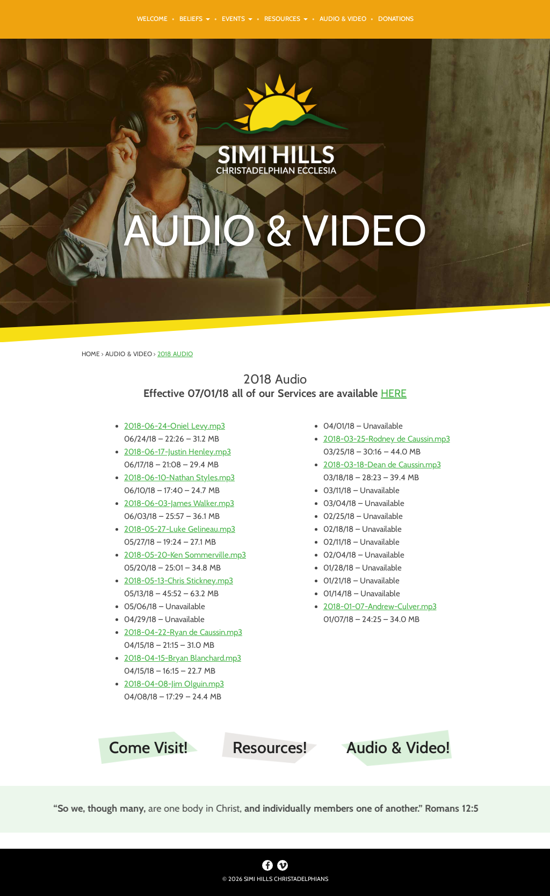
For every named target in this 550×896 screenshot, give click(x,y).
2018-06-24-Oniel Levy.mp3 (174, 426)
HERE (394, 393)
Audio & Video (343, 19)
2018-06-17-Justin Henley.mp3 (177, 452)
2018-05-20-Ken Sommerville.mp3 (185, 555)
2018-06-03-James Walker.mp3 (179, 503)
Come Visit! (148, 747)
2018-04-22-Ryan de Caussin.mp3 (183, 632)
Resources (286, 19)
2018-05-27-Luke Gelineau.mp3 (179, 529)
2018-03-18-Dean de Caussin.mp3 (382, 464)
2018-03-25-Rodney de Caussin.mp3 (386, 439)
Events (237, 19)
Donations (396, 19)
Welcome (152, 19)
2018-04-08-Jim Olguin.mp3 (174, 684)
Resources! (270, 747)
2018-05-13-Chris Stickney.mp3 (178, 581)
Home (91, 354)
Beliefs (194, 19)
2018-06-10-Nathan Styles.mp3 (179, 477)
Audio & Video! (398, 747)
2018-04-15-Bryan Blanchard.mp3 (182, 658)
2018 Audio (175, 354)
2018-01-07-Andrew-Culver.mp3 (380, 606)
